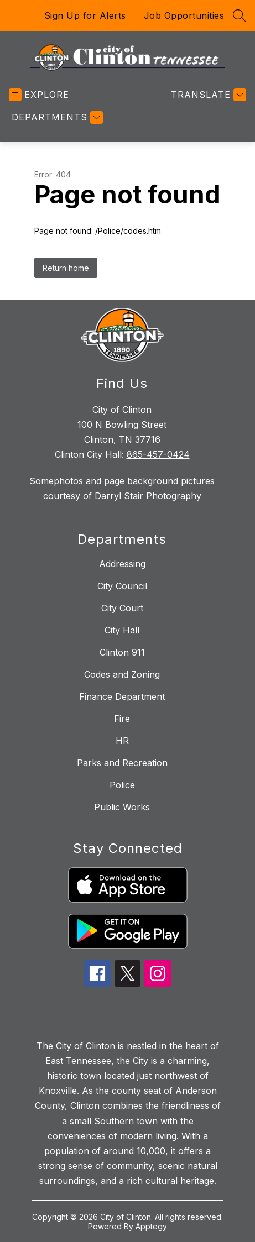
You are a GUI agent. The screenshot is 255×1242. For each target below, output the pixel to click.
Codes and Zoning (122, 674)
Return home (66, 267)
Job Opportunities (184, 15)
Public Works (122, 807)
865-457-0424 (158, 454)
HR (122, 740)
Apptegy (151, 1226)
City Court (122, 608)
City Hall (122, 630)
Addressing (122, 563)
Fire (122, 718)
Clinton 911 (122, 652)
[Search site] (239, 15)
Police (122, 784)
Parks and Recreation (122, 762)
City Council (122, 585)
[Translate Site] (207, 95)
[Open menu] (39, 95)
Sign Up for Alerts (85, 15)
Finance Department (122, 696)
